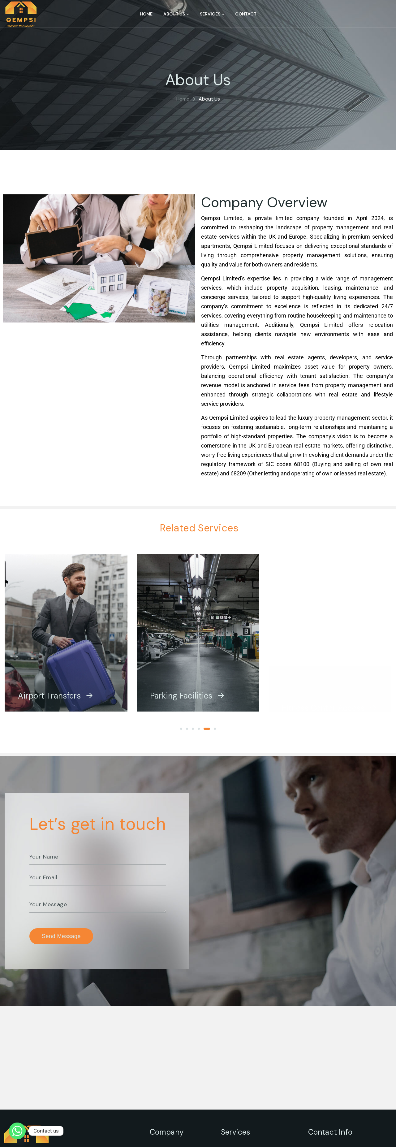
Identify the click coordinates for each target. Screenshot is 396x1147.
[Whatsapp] (17, 1131)
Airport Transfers (55, 702)
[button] (183, 729)
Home (182, 99)
